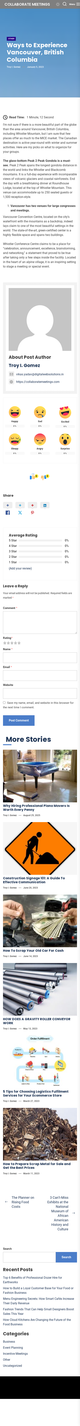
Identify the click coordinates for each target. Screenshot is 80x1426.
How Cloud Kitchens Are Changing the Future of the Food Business (37, 1322)
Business (9, 1341)
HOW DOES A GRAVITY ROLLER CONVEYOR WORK (36, 1021)
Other (11, 39)
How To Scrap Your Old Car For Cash (33, 950)
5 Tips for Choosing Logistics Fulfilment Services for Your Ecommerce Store (36, 1093)
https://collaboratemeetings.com (34, 382)
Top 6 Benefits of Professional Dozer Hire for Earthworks (32, 1280)
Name (8, 649)
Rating (8, 638)
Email (7, 667)
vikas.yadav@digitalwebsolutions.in (36, 374)
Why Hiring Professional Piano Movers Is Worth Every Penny (36, 807)
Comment (10, 608)
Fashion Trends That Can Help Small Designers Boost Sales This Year (38, 1311)
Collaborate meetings (27, 4)
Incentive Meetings (15, 1353)
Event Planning (13, 1347)
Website (8, 685)
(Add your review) (20, 568)
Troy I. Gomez (13, 67)
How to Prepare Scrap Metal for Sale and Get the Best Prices (37, 1166)
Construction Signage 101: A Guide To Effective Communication (34, 880)
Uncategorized (12, 1365)
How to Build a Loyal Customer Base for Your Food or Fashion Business (38, 1290)
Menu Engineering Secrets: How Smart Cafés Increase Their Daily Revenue (38, 1301)
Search (7, 1248)
